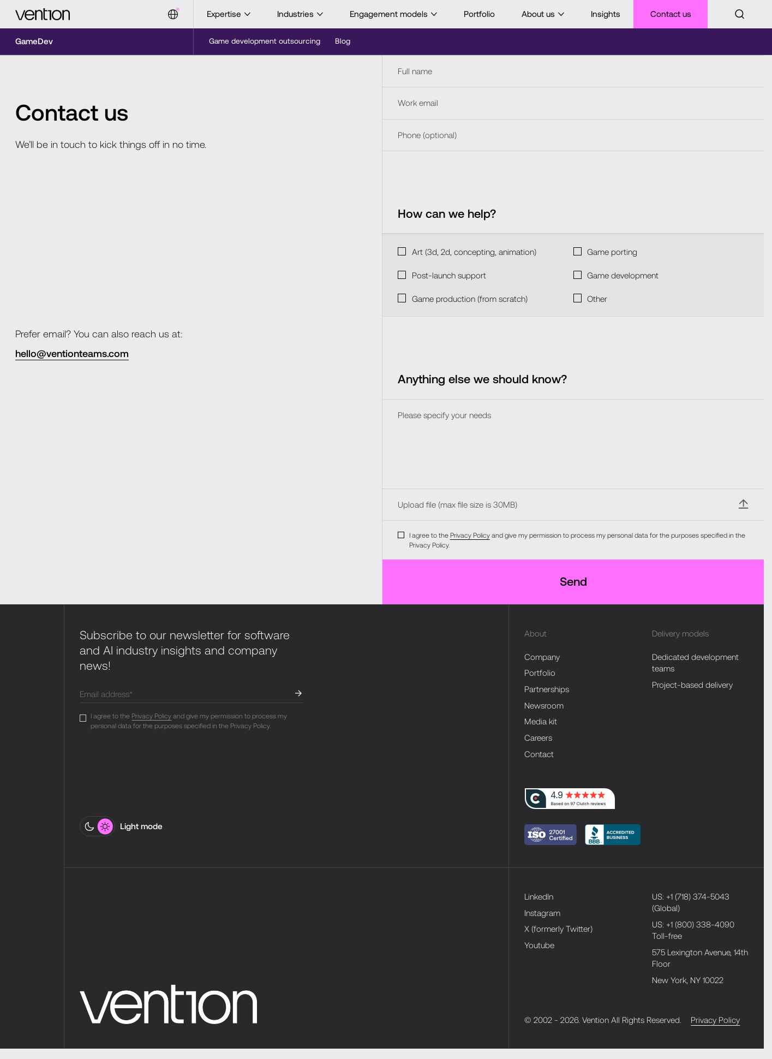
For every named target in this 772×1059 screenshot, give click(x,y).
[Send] (573, 582)
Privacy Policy (470, 535)
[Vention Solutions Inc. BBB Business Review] (613, 834)
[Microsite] (34, 41)
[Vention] (42, 14)
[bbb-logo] (550, 834)
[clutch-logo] (569, 798)
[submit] (298, 693)
